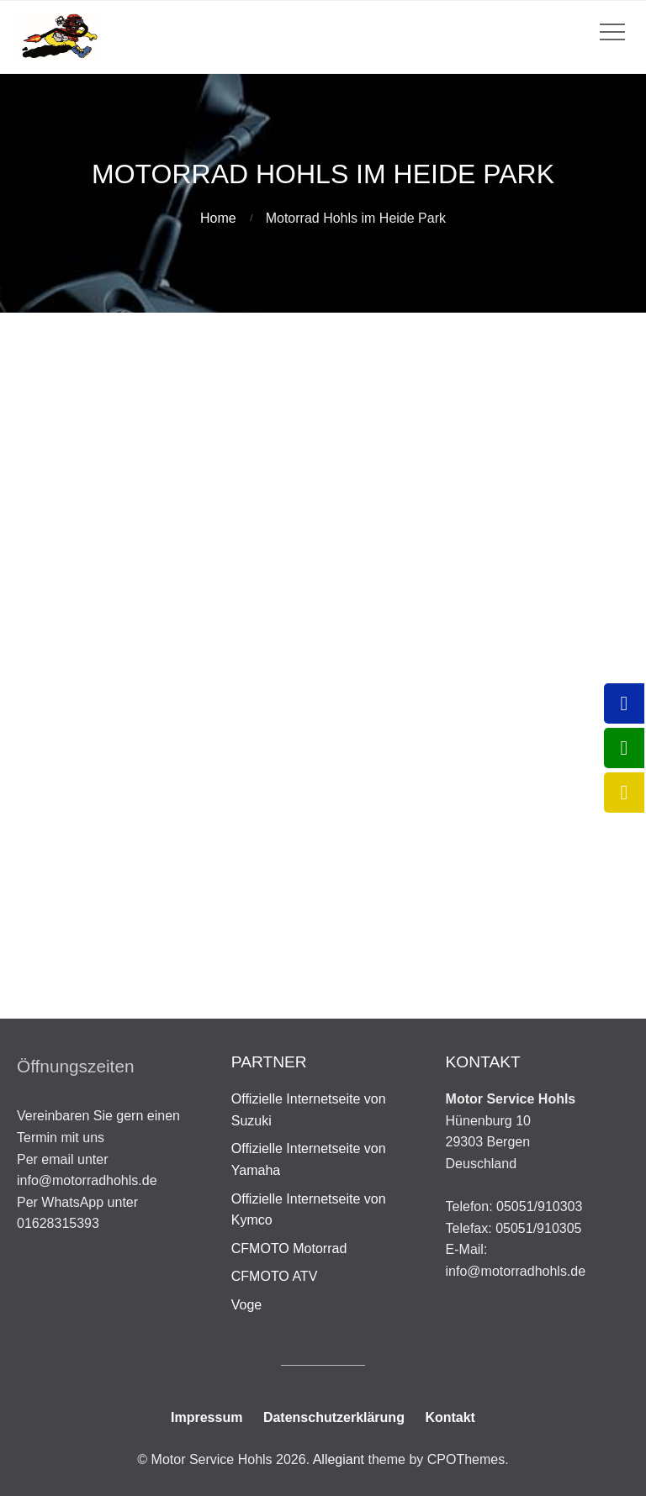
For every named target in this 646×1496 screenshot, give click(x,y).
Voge (246, 1305)
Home (218, 218)
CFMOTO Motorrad (289, 1248)
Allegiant (338, 1459)
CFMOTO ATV (274, 1276)
